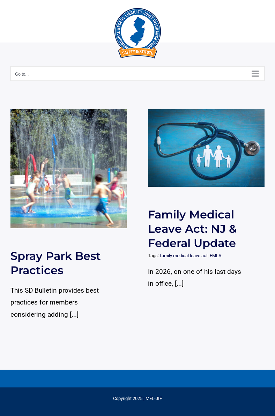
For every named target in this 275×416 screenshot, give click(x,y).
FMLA (215, 255)
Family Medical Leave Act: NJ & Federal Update (192, 229)
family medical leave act (184, 255)
